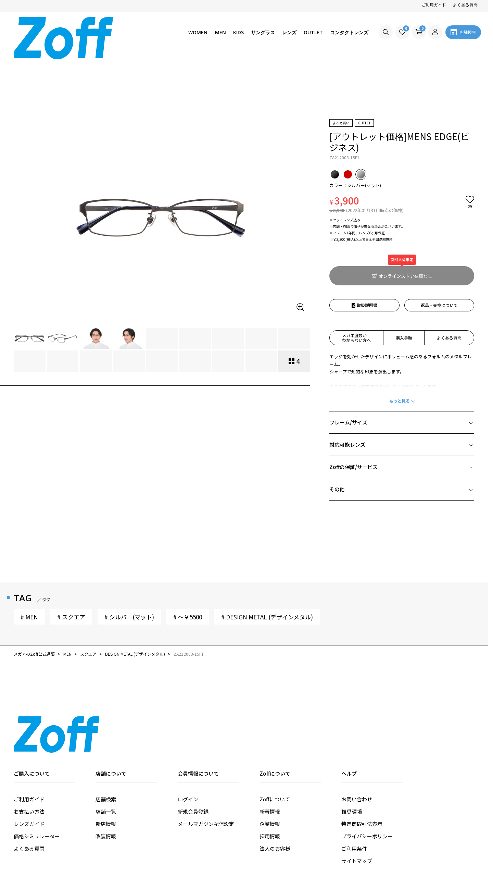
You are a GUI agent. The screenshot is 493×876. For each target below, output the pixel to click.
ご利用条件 (354, 795)
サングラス (263, 32)
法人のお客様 (275, 795)
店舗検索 (106, 746)
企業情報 (270, 771)
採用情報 (270, 783)
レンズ (289, 32)
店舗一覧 (106, 758)
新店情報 (106, 771)
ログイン (188, 746)
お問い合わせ (356, 746)
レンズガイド (29, 771)
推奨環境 (351, 758)
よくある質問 (465, 5)
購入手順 (404, 285)
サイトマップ (356, 808)
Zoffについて (275, 746)
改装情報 (106, 783)
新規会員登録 (193, 758)
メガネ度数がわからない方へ (356, 285)
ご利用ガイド (433, 5)
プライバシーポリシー (367, 783)
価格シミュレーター (37, 783)
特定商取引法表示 (361, 771)
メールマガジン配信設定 (206, 771)
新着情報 (270, 758)
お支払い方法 (29, 758)
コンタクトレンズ (349, 32)
